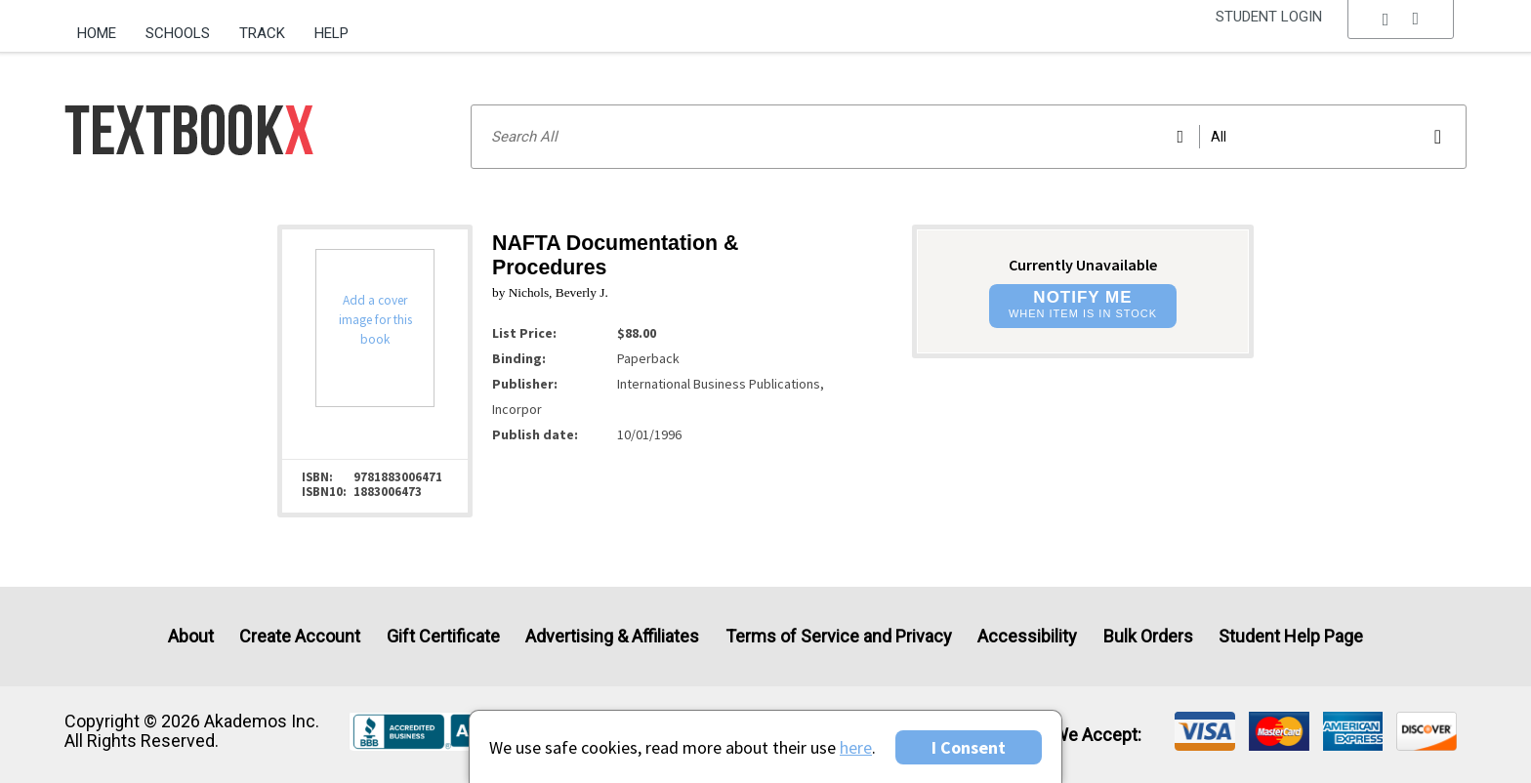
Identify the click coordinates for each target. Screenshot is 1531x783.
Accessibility (1027, 636)
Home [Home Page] (96, 33)
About (191, 636)
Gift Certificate (443, 636)
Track (262, 33)
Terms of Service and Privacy (838, 636)
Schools (177, 33)
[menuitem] (104, 26)
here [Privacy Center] (856, 747)
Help (331, 33)
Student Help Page (1291, 636)
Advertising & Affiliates (612, 636)
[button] (1401, 34)
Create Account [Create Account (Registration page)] (299, 636)
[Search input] (969, 136)
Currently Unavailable (1083, 264)
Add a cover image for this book (375, 320)
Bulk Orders (1148, 636)
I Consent (968, 747)
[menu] (1401, 34)
